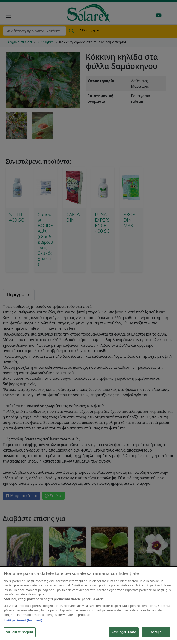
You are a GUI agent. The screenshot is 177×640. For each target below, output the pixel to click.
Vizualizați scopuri (19, 635)
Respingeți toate (124, 635)
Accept (156, 635)
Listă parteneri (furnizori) (23, 623)
